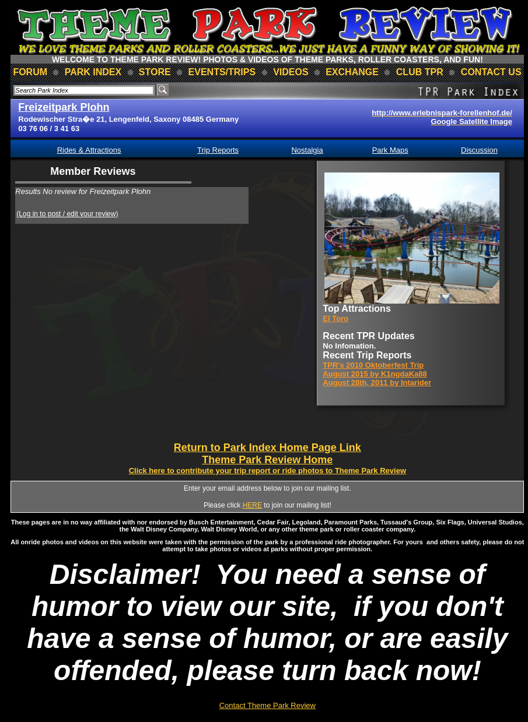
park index (93, 72)
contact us (491, 72)
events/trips (222, 72)
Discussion (479, 150)
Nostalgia (307, 150)
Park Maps (390, 150)
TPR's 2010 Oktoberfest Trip (373, 365)
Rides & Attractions (89, 150)
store (155, 72)
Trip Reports (218, 150)
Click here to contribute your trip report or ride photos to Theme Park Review (267, 470)
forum (30, 72)
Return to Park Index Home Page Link (267, 447)
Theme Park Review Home (267, 460)
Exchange (352, 72)
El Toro (335, 318)
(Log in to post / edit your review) (67, 214)
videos (290, 72)
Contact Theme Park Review (267, 705)
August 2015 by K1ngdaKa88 (374, 373)
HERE (252, 505)
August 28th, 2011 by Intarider (377, 382)
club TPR (419, 72)
